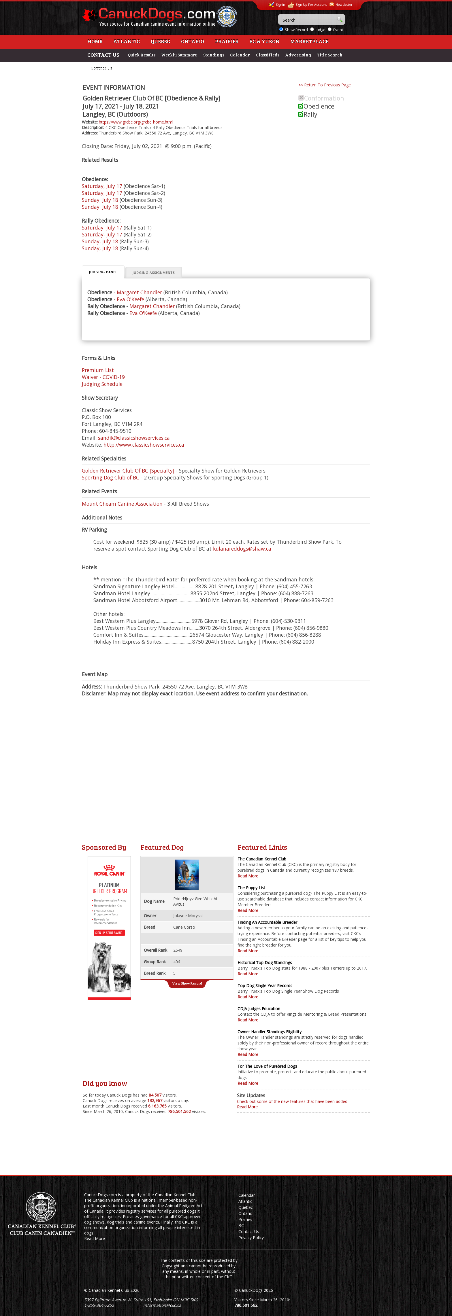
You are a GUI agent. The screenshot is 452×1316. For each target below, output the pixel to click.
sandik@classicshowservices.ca (134, 437)
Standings (213, 55)
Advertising (298, 55)
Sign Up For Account (307, 5)
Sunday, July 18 (100, 199)
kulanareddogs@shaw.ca (242, 548)
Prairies (226, 41)
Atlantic (126, 41)
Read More (248, 876)
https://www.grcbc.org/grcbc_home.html (136, 122)
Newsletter (341, 4)
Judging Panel (103, 272)
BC (241, 1225)
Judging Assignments (154, 272)
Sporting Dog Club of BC (110, 477)
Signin (276, 4)
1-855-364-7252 (99, 1305)
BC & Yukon (264, 41)
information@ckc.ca (162, 1305)
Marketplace (309, 41)
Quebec (160, 41)
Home (94, 41)
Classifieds (267, 55)
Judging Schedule (102, 383)
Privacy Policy (251, 1237)
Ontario (192, 41)
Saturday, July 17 (102, 186)
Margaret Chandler (139, 292)
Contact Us (101, 68)
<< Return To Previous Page (324, 85)
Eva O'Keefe (130, 299)
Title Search (329, 55)
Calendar (240, 55)
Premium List (98, 370)
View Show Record (187, 983)
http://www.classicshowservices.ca (143, 444)
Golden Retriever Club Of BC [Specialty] (128, 470)
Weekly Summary (179, 55)
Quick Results (141, 55)
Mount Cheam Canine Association (122, 503)
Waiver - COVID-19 (103, 376)
